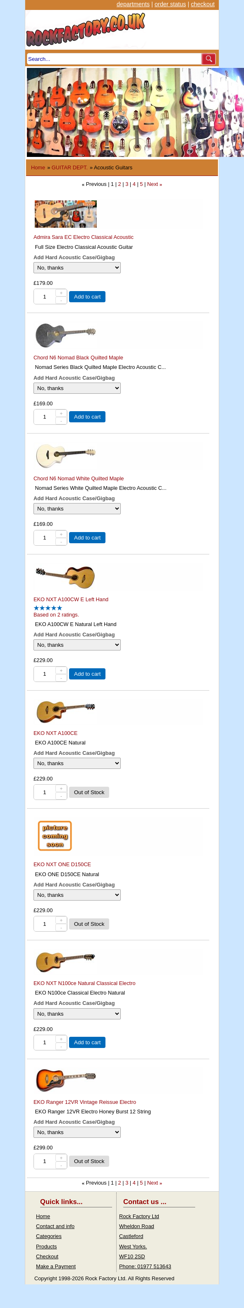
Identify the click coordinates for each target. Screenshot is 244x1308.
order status (170, 4)
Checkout (47, 1256)
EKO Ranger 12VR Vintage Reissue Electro (84, 1102)
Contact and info (55, 1226)
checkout (203, 4)
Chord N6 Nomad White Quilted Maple (78, 478)
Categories (49, 1236)
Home (38, 167)
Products (46, 1246)
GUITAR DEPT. (70, 167)
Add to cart (87, 297)
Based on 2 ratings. (56, 615)
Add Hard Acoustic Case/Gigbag (74, 257)
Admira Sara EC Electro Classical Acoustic (83, 237)
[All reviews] (47, 609)
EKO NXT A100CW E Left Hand (70, 599)
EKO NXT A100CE (55, 733)
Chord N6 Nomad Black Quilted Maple (78, 357)
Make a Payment (56, 1266)
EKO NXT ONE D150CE (62, 864)
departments (133, 4)
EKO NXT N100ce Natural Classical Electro (84, 983)
